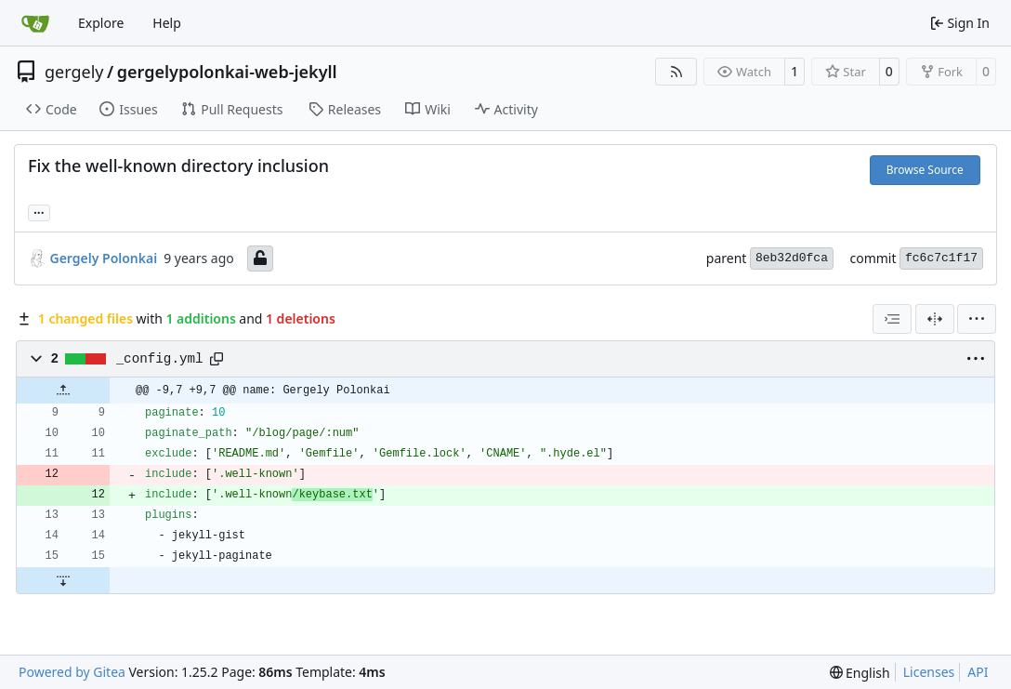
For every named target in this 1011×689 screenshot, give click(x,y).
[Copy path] (217, 359)
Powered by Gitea (72, 672)
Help (166, 23)
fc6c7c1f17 (941, 258)
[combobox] (892, 319)
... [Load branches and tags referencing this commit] (39, 211)
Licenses (929, 672)
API (977, 672)
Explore (101, 23)
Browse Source (925, 170)
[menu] (976, 319)
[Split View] (934, 319)
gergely (74, 71)
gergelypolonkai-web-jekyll (227, 71)
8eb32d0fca (791, 258)
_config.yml (160, 358)
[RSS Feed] (676, 72)
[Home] (35, 23)
